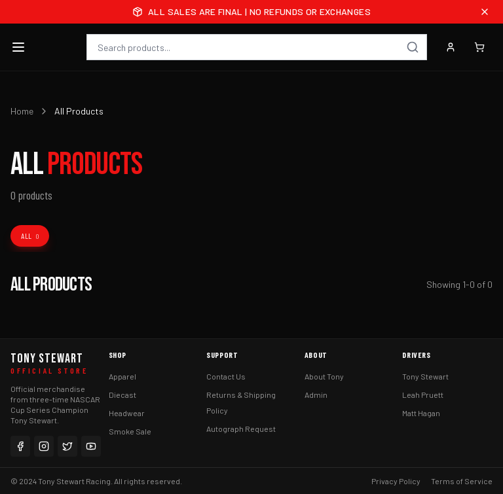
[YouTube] (91, 446)
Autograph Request (241, 428)
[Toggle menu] (18, 47)
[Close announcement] (485, 12)
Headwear (127, 412)
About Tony (324, 376)
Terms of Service (462, 480)
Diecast (122, 394)
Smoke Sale (130, 431)
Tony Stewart (425, 376)
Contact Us (226, 376)
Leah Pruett (422, 394)
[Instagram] (44, 446)
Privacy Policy (395, 480)
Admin (316, 394)
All (30, 235)
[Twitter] (67, 446)
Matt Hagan (421, 412)
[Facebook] (20, 446)
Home (21, 110)
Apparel (122, 376)
